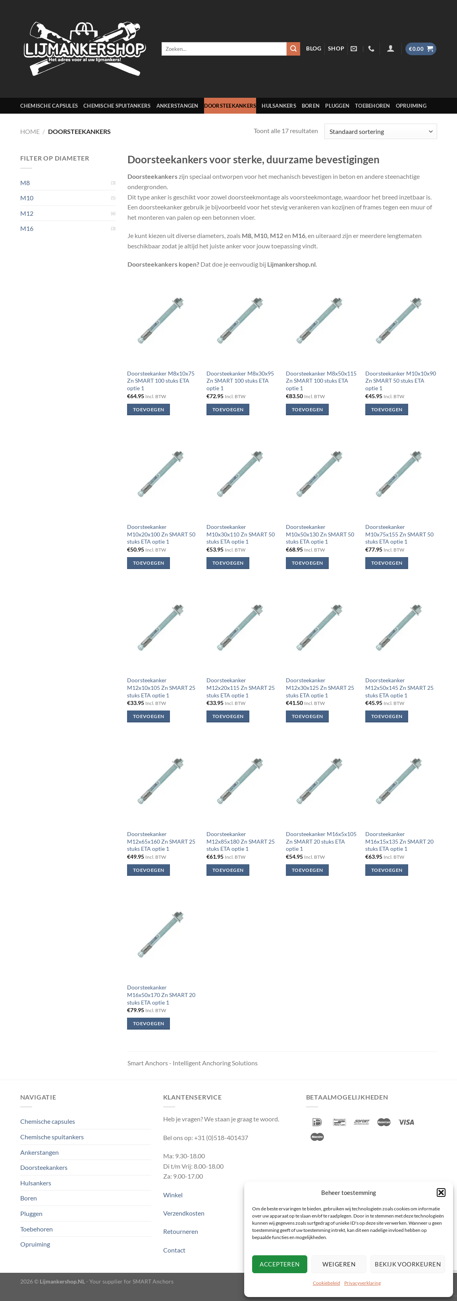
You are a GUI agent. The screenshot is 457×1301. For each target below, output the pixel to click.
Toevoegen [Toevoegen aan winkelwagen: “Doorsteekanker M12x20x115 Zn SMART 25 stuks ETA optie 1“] (227, 716)
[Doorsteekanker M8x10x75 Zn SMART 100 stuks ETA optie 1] (163, 321)
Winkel (173, 1194)
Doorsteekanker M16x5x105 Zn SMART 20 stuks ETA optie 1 (321, 841)
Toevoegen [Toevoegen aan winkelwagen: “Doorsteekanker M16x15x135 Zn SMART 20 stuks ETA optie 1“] (386, 870)
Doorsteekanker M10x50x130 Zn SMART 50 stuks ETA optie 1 (320, 534)
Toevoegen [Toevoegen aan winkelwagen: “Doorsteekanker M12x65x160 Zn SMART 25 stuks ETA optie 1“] (148, 870)
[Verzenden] (293, 49)
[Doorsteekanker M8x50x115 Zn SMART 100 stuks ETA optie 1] (321, 321)
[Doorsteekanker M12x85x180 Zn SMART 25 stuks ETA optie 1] (242, 781)
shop (336, 48)
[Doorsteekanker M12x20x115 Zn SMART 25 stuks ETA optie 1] (242, 628)
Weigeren (338, 1264)
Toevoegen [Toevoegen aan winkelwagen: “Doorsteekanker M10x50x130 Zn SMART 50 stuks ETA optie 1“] (307, 562)
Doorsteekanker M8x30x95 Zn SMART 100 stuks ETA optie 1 (240, 380)
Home (30, 131)
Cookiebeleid (326, 1283)
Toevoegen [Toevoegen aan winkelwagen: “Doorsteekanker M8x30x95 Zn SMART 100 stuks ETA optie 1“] (227, 409)
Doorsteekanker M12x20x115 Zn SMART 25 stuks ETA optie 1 (240, 687)
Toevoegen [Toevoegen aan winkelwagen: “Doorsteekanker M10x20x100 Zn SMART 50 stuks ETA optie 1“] (148, 562)
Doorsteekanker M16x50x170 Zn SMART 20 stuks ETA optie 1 (161, 994)
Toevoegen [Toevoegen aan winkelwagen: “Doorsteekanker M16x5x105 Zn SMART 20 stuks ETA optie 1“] (307, 870)
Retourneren (180, 1231)
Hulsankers (279, 106)
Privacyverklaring (362, 1283)
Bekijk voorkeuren (408, 1264)
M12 (26, 213)
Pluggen (337, 106)
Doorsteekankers (230, 106)
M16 (26, 228)
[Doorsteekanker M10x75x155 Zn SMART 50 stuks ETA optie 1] (401, 474)
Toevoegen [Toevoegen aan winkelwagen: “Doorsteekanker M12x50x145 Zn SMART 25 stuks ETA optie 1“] (386, 716)
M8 (25, 182)
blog (314, 48)
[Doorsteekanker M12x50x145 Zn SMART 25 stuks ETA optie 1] (401, 628)
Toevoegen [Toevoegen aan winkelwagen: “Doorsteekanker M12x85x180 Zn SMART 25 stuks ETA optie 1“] (227, 870)
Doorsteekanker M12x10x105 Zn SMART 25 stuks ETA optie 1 (161, 687)
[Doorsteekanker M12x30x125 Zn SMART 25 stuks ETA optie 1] (321, 628)
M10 (26, 197)
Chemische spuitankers (116, 106)
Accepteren (280, 1264)
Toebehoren (372, 106)
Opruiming (411, 106)
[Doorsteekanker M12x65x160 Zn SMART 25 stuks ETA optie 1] (163, 781)
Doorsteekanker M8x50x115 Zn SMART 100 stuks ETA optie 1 (321, 380)
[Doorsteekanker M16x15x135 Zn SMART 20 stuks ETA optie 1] (401, 781)
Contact (174, 1250)
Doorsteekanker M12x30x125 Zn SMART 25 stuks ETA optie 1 (320, 687)
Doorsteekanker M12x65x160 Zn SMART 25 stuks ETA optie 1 (161, 841)
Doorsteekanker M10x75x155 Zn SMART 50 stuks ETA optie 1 (399, 534)
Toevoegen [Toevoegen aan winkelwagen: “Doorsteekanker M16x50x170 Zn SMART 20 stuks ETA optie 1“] (148, 1023)
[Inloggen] (390, 48)
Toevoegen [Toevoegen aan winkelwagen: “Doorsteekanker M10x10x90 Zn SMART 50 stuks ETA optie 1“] (386, 409)
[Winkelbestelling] (380, 131)
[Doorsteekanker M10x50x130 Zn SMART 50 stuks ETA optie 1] (321, 474)
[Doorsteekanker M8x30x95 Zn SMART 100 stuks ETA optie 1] (242, 321)
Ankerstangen (177, 106)
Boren (311, 106)
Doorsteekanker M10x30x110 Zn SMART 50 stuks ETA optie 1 (240, 534)
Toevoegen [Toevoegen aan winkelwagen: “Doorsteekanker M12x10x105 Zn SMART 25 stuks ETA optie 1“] (148, 716)
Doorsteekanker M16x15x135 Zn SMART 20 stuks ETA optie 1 (399, 841)
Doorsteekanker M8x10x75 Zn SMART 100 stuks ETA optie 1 (161, 380)
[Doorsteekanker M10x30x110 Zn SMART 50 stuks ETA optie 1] (242, 474)
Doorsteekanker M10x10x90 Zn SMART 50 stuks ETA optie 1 (400, 380)
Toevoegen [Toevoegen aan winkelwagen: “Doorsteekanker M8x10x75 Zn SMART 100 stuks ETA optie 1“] (148, 409)
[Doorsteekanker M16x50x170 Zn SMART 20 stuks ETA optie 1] (163, 935)
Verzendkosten (183, 1213)
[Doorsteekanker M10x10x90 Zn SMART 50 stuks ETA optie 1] (401, 321)
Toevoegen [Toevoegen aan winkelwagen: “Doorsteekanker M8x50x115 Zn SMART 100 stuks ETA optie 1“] (307, 409)
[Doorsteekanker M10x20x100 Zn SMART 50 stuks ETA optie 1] (163, 474)
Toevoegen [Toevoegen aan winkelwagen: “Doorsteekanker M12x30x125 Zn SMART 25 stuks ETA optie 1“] (307, 716)
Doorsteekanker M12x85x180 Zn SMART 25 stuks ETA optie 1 (240, 841)
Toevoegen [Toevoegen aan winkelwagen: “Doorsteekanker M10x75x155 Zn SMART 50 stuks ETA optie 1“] (386, 562)
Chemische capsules (49, 106)
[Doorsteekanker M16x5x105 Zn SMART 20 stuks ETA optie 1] (321, 781)
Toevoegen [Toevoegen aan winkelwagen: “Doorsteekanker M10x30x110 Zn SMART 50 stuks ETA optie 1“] (227, 562)
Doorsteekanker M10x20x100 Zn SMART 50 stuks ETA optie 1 (161, 534)
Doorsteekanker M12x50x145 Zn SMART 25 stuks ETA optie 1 (399, 687)
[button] (441, 1192)
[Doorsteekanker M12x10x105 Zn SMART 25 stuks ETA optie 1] (163, 628)
